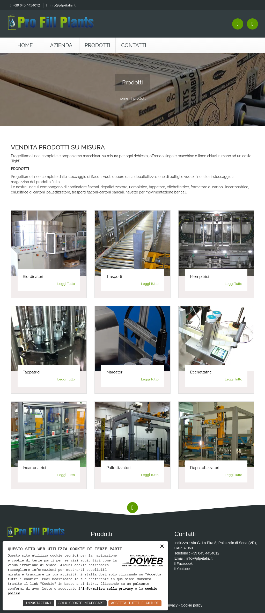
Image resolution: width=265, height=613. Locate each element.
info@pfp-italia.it (61, 5)
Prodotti (97, 45)
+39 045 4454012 (25, 5)
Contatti (133, 45)
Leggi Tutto (66, 284)
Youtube (182, 569)
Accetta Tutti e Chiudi (135, 603)
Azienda (61, 45)
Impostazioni (38, 603)
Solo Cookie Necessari (81, 603)
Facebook (183, 563)
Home (25, 45)
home (123, 98)
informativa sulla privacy (108, 589)
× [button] (162, 546)
